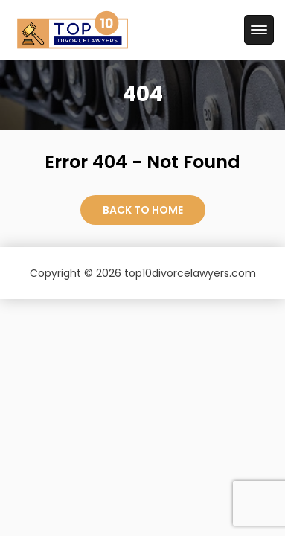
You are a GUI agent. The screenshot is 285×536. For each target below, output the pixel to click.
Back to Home (143, 209)
